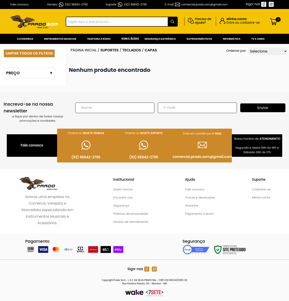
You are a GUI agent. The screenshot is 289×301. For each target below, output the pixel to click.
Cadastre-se (261, 189)
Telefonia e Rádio (99, 39)
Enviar (262, 107)
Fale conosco (195, 189)
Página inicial (84, 50)
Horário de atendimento (130, 222)
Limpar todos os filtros (29, 53)
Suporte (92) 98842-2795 (126, 4)
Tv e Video (258, 39)
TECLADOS (131, 50)
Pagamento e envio (199, 214)
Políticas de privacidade (130, 214)
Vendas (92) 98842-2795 (67, 4)
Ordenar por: (236, 50)
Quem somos (123, 189)
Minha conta (261, 197)
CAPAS (151, 50)
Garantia (191, 205)
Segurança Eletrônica (160, 39)
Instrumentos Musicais (60, 39)
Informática (231, 39)
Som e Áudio (130, 39)
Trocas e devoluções (200, 197)
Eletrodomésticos (199, 39)
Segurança (121, 205)
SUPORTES (109, 50)
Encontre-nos (123, 197)
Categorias (25, 39)
